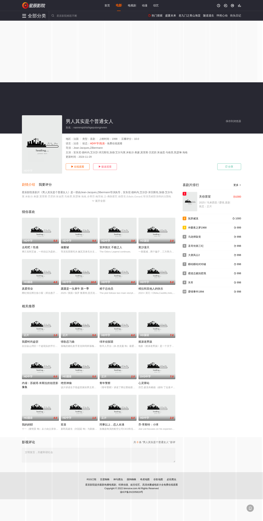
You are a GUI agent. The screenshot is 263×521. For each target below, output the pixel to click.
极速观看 (105, 166)
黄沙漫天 (143, 247)
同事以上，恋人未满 (112, 424)
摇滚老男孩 (145, 341)
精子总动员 (106, 288)
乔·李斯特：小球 (148, 424)
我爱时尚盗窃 (30, 341)
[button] (30, 184)
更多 (237, 184)
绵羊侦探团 (106, 341)
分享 (229, 166)
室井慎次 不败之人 (111, 247)
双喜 (63, 424)
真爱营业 (27, 288)
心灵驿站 (143, 383)
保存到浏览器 (233, 121)
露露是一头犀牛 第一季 (75, 288)
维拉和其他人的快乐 (150, 288)
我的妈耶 (27, 424)
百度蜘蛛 (105, 479)
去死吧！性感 (30, 247)
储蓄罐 (65, 247)
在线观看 (77, 166)
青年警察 (105, 383)
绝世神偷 (66, 383)
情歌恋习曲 (68, 341)
